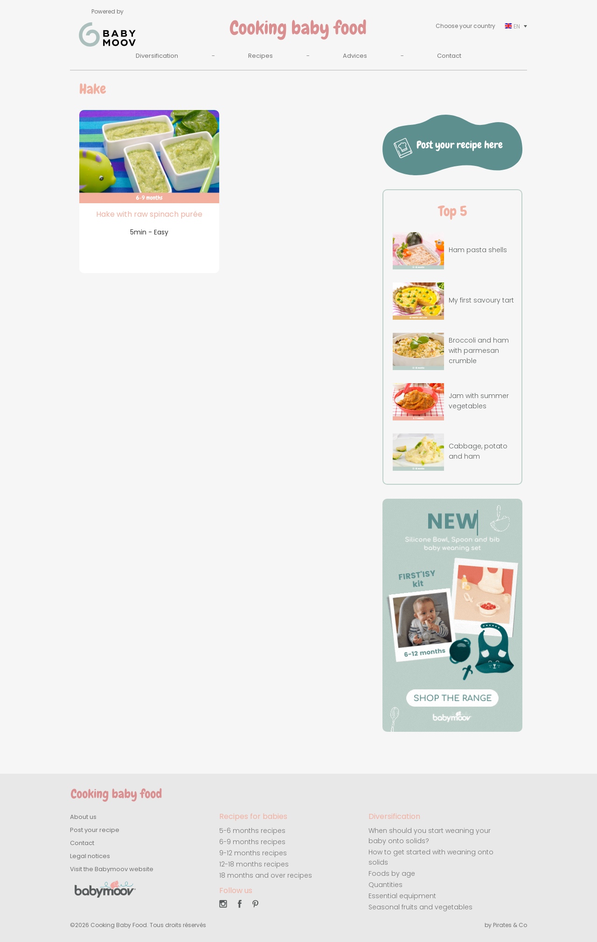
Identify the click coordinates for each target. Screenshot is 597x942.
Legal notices (90, 856)
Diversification (157, 55)
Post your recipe (94, 829)
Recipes (260, 55)
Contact (449, 55)
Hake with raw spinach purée (149, 214)
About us (83, 816)
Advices (355, 55)
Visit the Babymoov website (111, 869)
